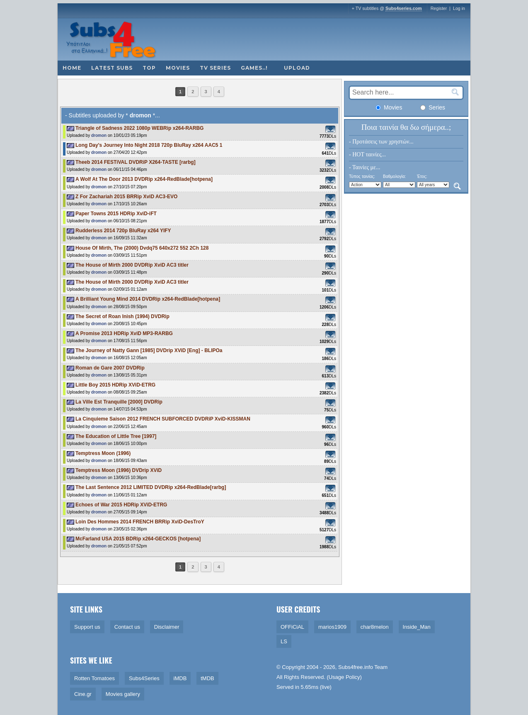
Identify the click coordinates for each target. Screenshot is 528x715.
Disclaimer (166, 627)
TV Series (215, 68)
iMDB (180, 678)
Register (439, 8)
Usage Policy (344, 677)
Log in (459, 8)
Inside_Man (417, 627)
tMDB (207, 678)
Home (72, 68)
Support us (87, 627)
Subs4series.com (403, 8)
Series (432, 107)
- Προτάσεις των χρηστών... (381, 142)
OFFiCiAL (292, 627)
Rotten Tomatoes (94, 678)
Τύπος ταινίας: (362, 176)
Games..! (254, 68)
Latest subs (112, 68)
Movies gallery (123, 694)
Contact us (127, 627)
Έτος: (422, 176)
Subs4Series (144, 678)
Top (149, 68)
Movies (178, 68)
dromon (99, 135)
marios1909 (332, 627)
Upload (297, 68)
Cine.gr (83, 694)
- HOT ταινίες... (367, 154)
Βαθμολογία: (394, 176)
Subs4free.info (355, 667)
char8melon (375, 627)
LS (284, 641)
